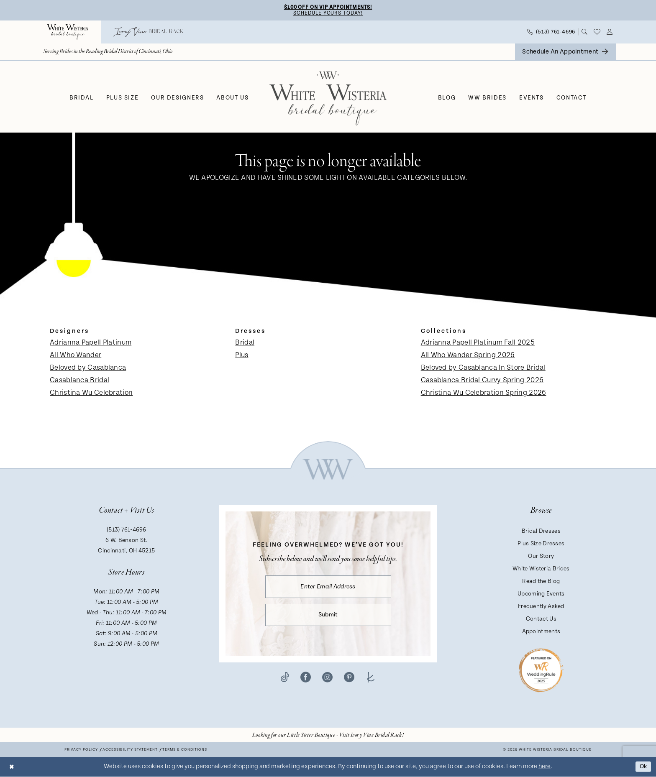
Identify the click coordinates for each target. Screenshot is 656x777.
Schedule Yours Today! (328, 13)
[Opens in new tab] (328, 735)
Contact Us (541, 619)
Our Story (541, 557)
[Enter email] (328, 588)
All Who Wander (75, 356)
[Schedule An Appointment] (565, 52)
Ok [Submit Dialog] (642, 767)
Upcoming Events (541, 594)
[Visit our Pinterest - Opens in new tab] (349, 680)
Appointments (541, 632)
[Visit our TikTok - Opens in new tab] (285, 680)
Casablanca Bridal (79, 381)
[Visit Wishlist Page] (597, 32)
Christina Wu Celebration (91, 393)
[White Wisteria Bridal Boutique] (67, 32)
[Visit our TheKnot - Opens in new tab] (371, 680)
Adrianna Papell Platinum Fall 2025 (478, 343)
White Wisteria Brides (540, 569)
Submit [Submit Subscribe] (328, 617)
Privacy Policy (81, 750)
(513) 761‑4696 (126, 530)
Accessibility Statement (130, 750)
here (544, 767)
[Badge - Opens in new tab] (541, 671)
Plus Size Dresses (541, 544)
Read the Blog (541, 582)
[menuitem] (67, 32)
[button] (610, 33)
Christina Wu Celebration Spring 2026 (483, 393)
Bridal (244, 343)
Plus (241, 356)
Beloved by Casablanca (88, 368)
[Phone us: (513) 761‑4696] (551, 32)
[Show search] (585, 33)
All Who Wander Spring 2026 (468, 356)
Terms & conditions (184, 750)
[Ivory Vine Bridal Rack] (148, 32)
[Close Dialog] (12, 767)
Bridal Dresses (541, 532)
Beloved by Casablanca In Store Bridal (483, 368)
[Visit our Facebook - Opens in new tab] (305, 680)
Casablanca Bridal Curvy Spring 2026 (482, 381)
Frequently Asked (541, 607)
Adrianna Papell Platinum (90, 343)
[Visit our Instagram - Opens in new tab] (327, 680)
